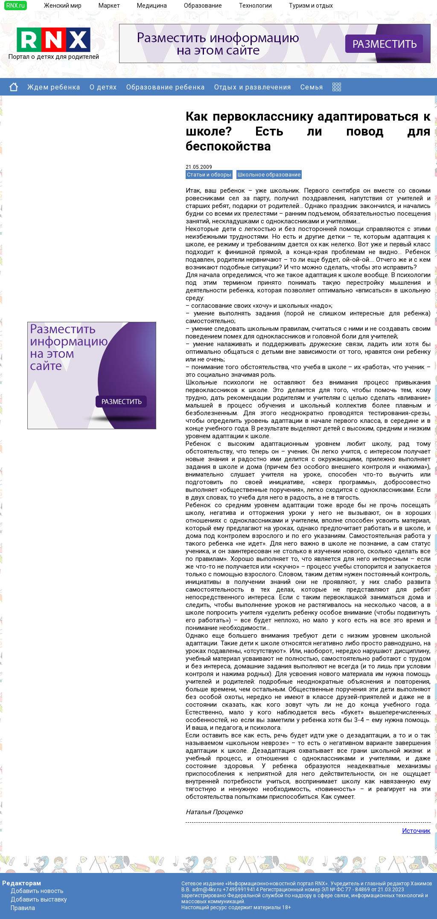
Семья (311, 87)
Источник (416, 831)
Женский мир (63, 5)
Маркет (109, 5)
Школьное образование (269, 174)
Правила (23, 908)
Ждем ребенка (53, 87)
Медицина (152, 5)
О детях (103, 87)
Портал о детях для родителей (53, 54)
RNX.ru (15, 5)
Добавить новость (37, 890)
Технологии (255, 5)
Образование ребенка (165, 87)
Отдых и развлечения (252, 87)
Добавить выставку (39, 899)
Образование (203, 5)
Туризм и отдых (311, 5)
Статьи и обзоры (209, 174)
